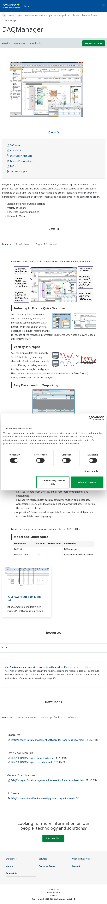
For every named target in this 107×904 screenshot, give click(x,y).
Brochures (15, 150)
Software (15, 145)
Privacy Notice (53, 892)
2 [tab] (55, 132)
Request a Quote (93, 43)
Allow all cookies (87, 482)
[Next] (58, 132)
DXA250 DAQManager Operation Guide (34, 758)
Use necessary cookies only (53, 482)
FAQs (13, 166)
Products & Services (81, 858)
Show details (91, 471)
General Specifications (22, 161)
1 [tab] (52, 132)
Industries (11, 858)
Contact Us (53, 838)
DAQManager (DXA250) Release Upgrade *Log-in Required (44, 798)
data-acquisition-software (85, 15)
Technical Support (19, 171)
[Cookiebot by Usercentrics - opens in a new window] (91, 418)
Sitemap (53, 895)
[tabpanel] (53, 89)
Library (9, 866)
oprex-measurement (35, 15)
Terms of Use (54, 889)
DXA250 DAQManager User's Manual (33, 762)
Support (76, 866)
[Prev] (49, 132)
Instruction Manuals (21, 155)
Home (11, 15)
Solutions (43, 858)
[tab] (6, 244)
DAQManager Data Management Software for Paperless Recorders (49, 740)
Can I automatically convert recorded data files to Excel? (35, 667)
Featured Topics (47, 866)
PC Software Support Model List (24, 598)
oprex (19, 15)
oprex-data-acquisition (59, 15)
